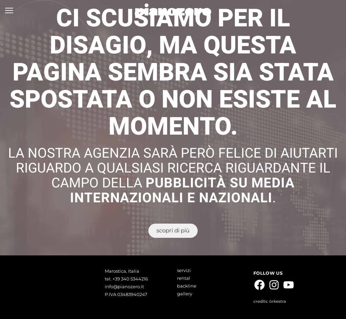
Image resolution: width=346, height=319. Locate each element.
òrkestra (277, 301)
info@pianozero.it (124, 286)
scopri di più (173, 230)
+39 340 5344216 (130, 278)
